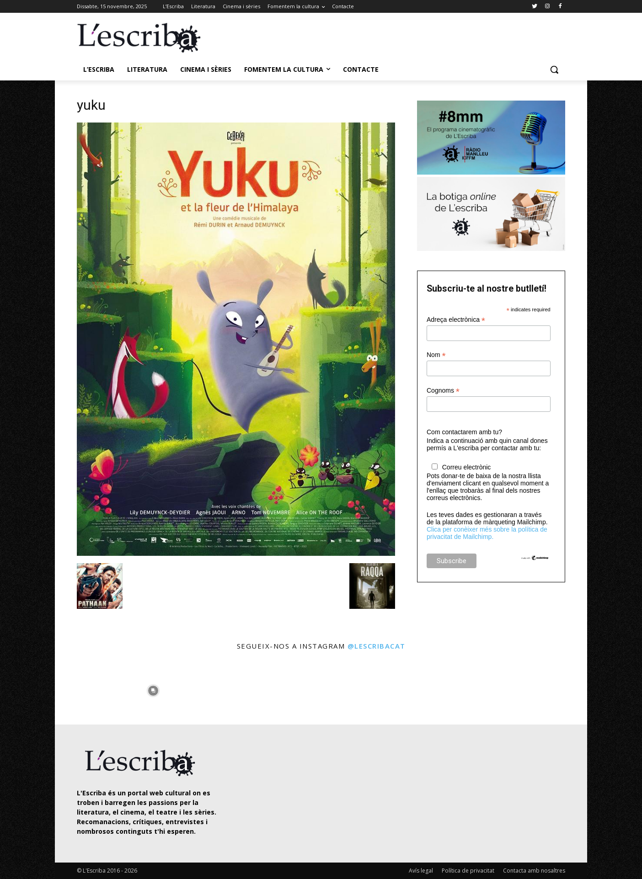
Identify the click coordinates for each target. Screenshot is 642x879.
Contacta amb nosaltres (534, 870)
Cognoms (443, 390)
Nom (436, 355)
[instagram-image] (86, 688)
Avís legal (421, 870)
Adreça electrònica (456, 319)
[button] (554, 69)
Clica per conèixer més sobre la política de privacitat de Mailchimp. (487, 533)
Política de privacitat (468, 870)
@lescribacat (377, 645)
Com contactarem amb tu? (464, 432)
